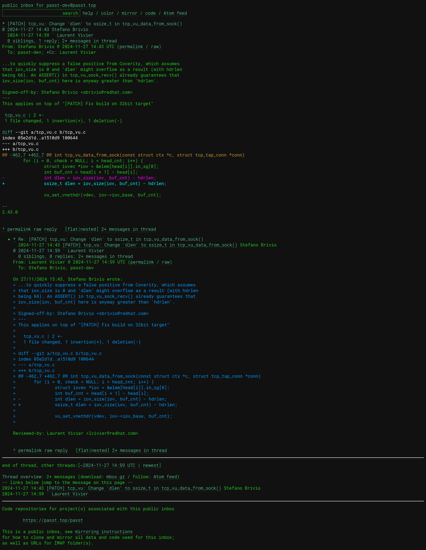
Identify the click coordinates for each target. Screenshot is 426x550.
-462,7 (18, 155)
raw (155, 46)
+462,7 (36, 155)
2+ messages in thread (128, 229)
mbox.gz (115, 476)
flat (72, 229)
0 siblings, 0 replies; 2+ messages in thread (75, 256)
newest (151, 465)
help (88, 13)
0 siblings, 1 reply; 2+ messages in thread (62, 40)
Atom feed (175, 13)
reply (50, 229)
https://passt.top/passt (53, 520)
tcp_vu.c (15, 115)
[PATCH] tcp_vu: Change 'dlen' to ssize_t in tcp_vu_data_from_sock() (149, 245)
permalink (131, 46)
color (107, 13)
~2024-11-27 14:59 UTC (107, 465)
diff (7, 132)
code (150, 13)
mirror (129, 13)
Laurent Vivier (75, 35)
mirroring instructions (104, 531)
